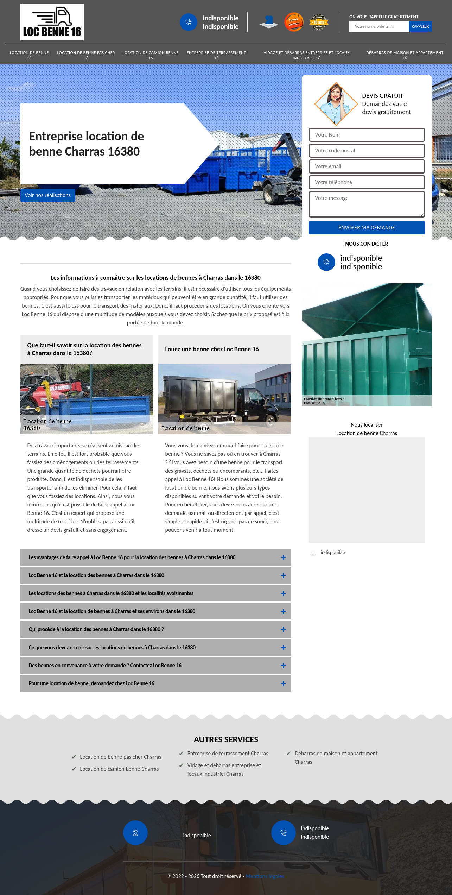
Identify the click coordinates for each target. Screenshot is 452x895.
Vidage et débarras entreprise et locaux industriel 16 (306, 55)
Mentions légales (265, 876)
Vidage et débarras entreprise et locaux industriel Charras (224, 769)
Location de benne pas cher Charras (120, 757)
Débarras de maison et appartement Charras (336, 757)
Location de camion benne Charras (119, 768)
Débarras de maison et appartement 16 (404, 55)
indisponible (220, 18)
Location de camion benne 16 (151, 55)
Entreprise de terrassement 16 (216, 55)
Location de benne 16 (29, 55)
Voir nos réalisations (48, 195)
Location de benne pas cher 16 (86, 55)
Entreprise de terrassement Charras (227, 753)
